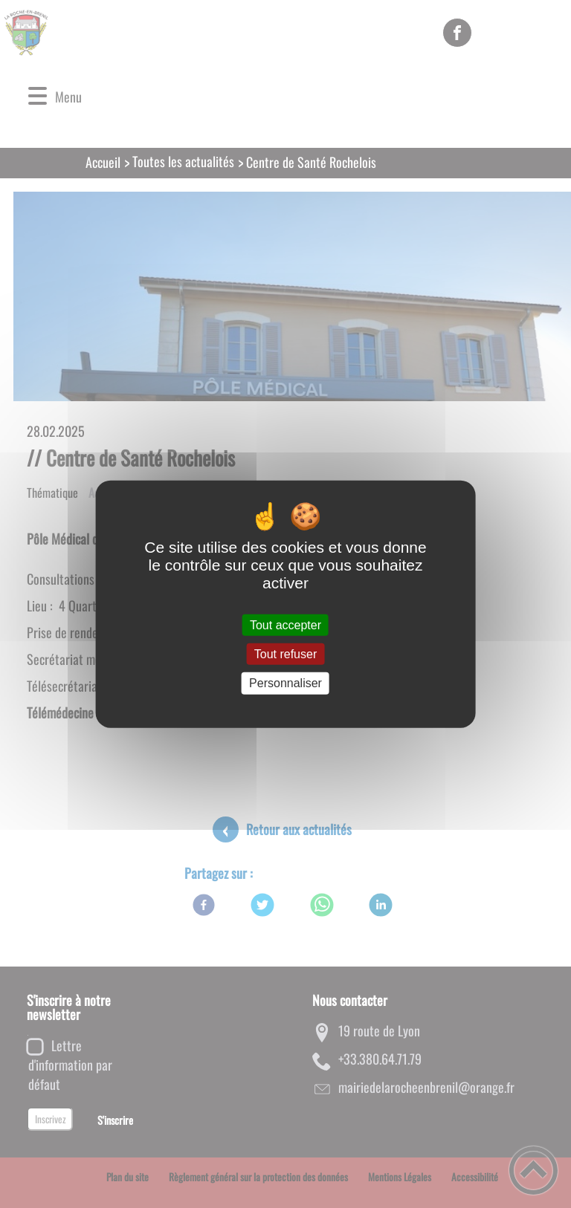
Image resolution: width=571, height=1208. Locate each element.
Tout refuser (285, 654)
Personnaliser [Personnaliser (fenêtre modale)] (285, 683)
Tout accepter (285, 625)
